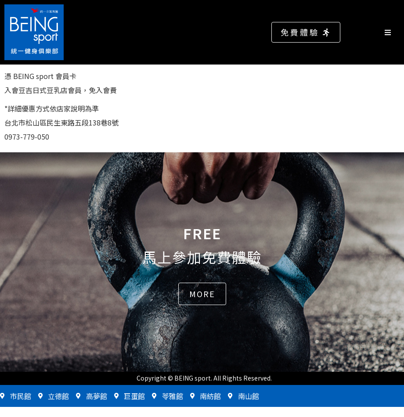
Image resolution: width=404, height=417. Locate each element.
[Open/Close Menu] (392, 32)
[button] (305, 32)
